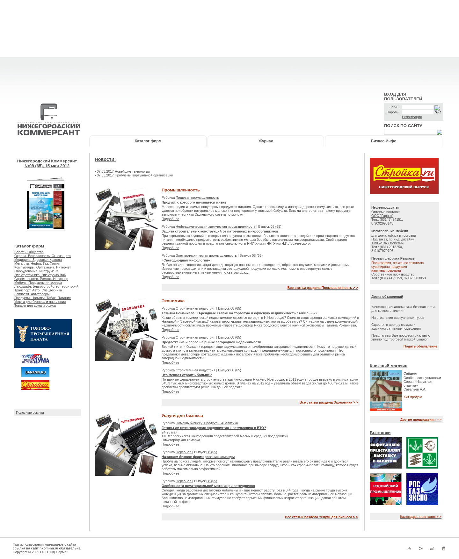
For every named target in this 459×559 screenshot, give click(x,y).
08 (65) (276, 226)
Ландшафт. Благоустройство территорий (46, 286)
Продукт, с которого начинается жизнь (194, 202)
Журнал (266, 141)
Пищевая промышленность (197, 197)
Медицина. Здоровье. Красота (38, 260)
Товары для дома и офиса (35, 305)
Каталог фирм (148, 141)
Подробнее (170, 219)
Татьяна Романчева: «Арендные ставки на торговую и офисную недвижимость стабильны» (239, 313)
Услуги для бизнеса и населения (40, 302)
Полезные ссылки (30, 412)
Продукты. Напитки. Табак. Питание (42, 298)
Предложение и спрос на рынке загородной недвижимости (211, 342)
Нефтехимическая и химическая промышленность (216, 226)
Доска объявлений (387, 296)
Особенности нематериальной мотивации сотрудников (208, 486)
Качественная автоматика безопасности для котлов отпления (403, 308)
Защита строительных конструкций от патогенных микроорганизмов (220, 231)
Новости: (105, 159)
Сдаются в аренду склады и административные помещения (396, 326)
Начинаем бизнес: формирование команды (198, 457)
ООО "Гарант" (382, 216)
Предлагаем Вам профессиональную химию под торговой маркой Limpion (400, 337)
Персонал (184, 452)
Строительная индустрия (196, 308)
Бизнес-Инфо (384, 141)
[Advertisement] (229, 44)
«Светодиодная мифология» (186, 260)
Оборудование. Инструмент (36, 271)
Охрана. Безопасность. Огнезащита (42, 256)
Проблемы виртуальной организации (144, 175)
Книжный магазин (388, 365)
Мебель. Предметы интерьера (38, 282)
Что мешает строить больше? (187, 375)
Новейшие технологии (132, 171)
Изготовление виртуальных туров (397, 317)
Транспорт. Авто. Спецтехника (38, 290)
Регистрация (412, 117)
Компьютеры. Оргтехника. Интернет (42, 267)
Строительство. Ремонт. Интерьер (41, 279)
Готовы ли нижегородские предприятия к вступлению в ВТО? (214, 428)
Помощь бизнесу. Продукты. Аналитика (207, 423)
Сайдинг (411, 373)
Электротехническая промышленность (206, 255)
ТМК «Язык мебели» (387, 243)
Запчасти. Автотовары (31, 294)
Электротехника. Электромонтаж (40, 275)
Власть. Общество (29, 252)
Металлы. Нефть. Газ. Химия (37, 263)
